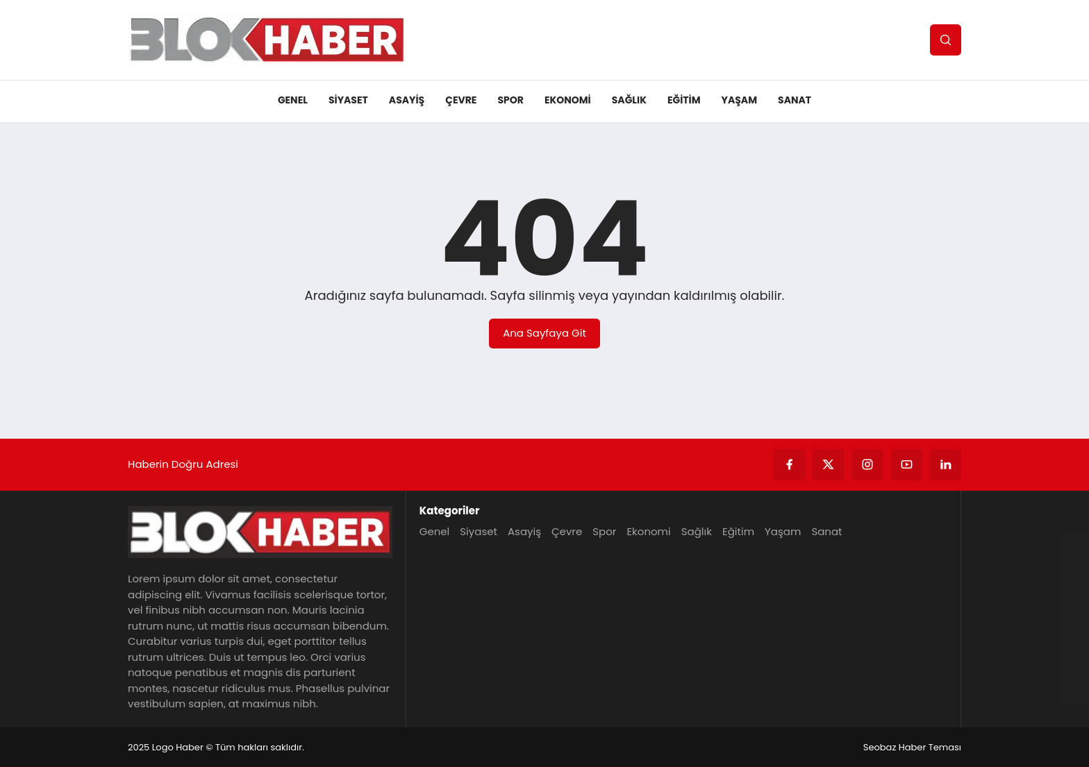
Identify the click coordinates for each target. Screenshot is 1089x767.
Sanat (794, 100)
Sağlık (629, 100)
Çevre (460, 100)
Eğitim (684, 100)
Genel (293, 100)
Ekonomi (567, 100)
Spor (510, 100)
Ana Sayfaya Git (544, 333)
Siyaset (348, 100)
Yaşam (740, 100)
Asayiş (406, 100)
